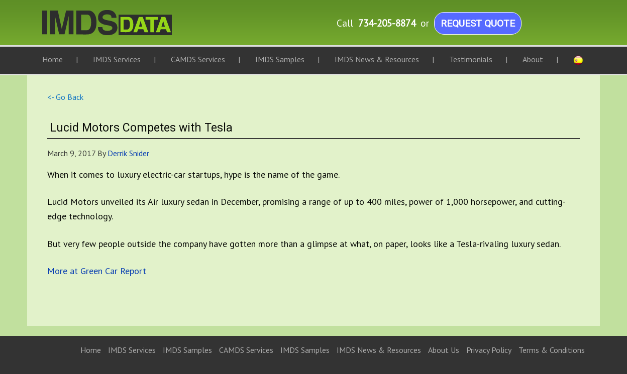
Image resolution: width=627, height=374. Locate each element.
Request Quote (478, 23)
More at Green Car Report (96, 271)
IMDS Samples (187, 350)
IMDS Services (132, 350)
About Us (443, 350)
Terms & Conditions (551, 350)
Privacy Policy (488, 350)
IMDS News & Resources (379, 350)
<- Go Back (65, 97)
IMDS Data (142, 27)
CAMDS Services (246, 350)
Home (90, 350)
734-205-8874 (386, 23)
